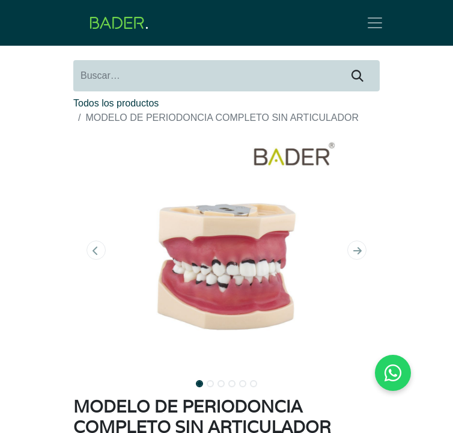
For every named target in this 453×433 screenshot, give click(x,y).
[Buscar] (357, 75)
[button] (96, 250)
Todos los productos (116, 103)
